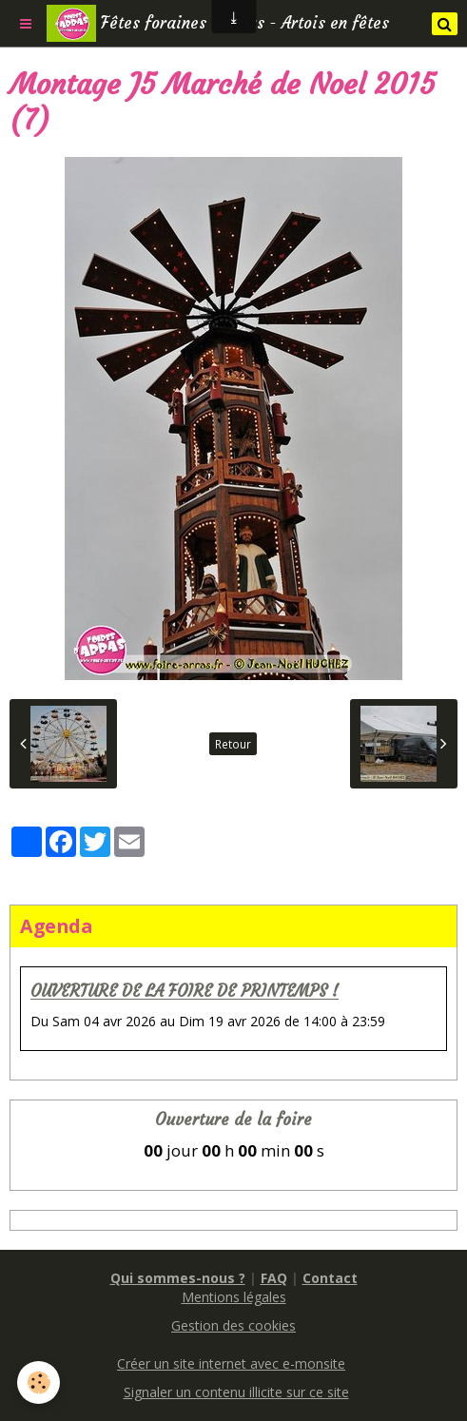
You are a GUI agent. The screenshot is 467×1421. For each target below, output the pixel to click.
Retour (233, 743)
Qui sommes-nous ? (177, 1278)
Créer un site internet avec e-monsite (231, 1363)
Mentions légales (234, 1297)
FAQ (274, 1278)
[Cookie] (38, 1382)
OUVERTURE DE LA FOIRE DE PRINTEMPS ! (184, 992)
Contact (330, 1278)
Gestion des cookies (233, 1325)
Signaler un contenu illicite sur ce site (236, 1392)
